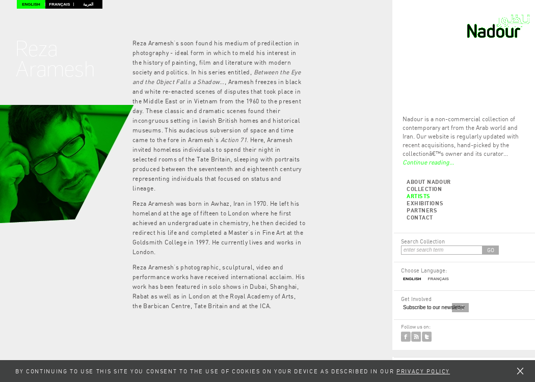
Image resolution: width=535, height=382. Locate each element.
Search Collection (423, 241)
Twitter (427, 337)
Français (59, 4)
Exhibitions (425, 203)
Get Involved (416, 298)
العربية (88, 4)
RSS (416, 337)
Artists (419, 196)
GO (490, 250)
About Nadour (429, 181)
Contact (420, 217)
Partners (422, 210)
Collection (424, 188)
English (31, 4)
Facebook (406, 337)
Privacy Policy (423, 371)
